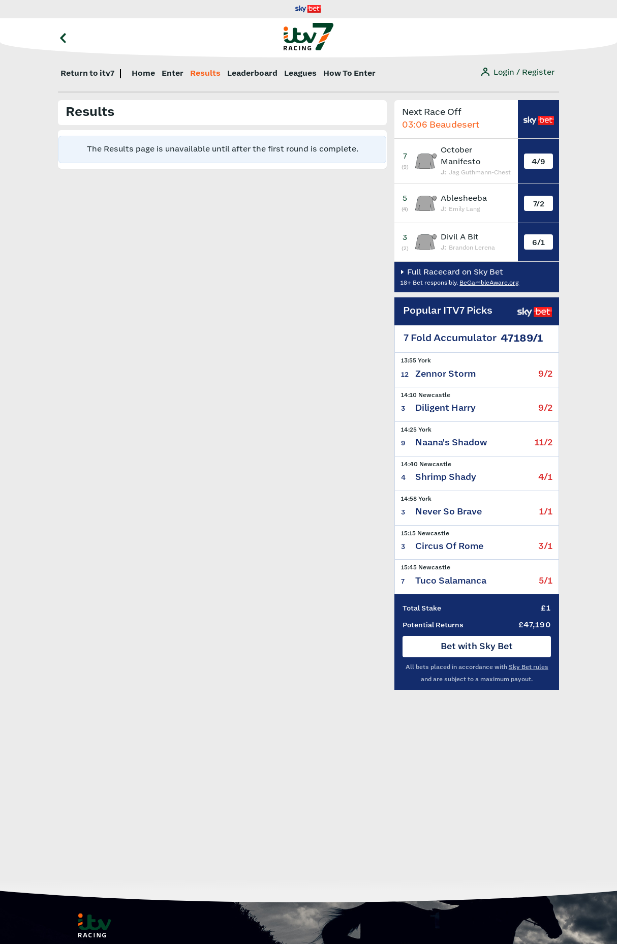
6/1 (538, 243)
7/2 (538, 204)
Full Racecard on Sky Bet (454, 272)
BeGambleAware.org (489, 283)
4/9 (538, 162)
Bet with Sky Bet (477, 646)
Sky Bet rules (528, 667)
